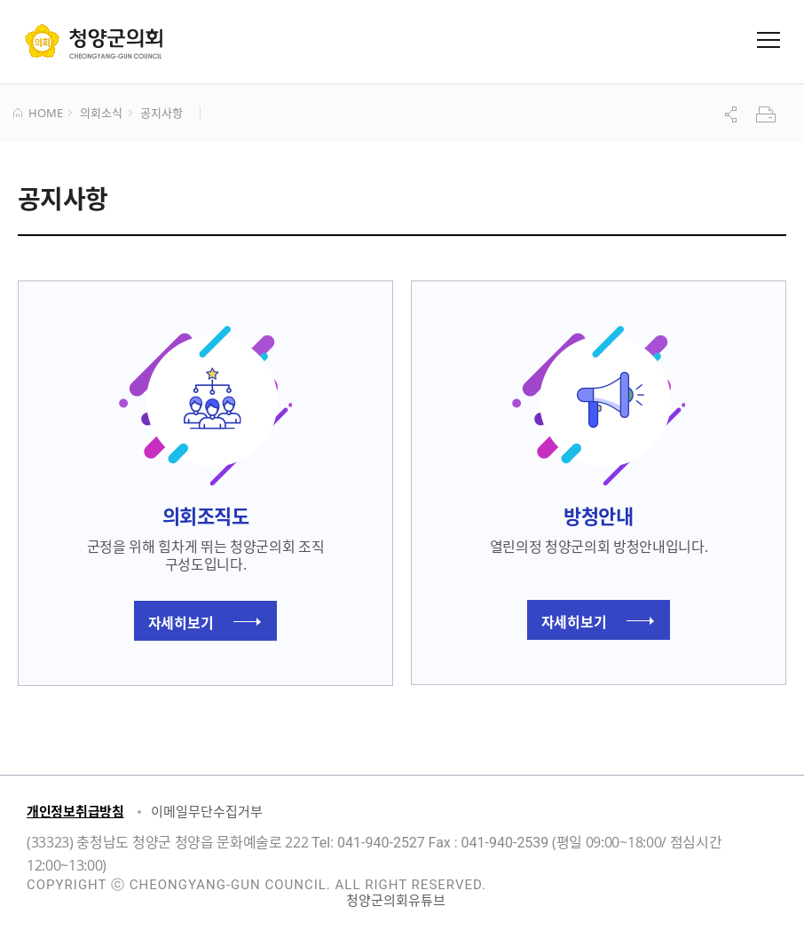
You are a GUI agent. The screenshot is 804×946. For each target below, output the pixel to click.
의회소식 (101, 113)
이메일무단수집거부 (207, 811)
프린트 (767, 114)
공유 (733, 114)
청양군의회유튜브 (395, 900)
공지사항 (161, 113)
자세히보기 (204, 622)
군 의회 (93, 40)
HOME (37, 113)
